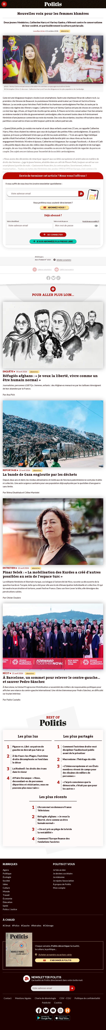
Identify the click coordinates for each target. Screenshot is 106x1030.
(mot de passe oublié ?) (90, 221)
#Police (15, 925)
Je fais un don (59, 870)
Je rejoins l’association (63, 880)
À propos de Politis (62, 884)
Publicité (46, 1002)
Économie (7, 898)
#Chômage (48, 925)
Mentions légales (23, 998)
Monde (6, 891)
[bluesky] (46, 1011)
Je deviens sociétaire (62, 873)
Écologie (7, 877)
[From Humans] (67, 1011)
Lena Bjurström (39, 31)
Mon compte (59, 887)
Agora (6, 870)
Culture (6, 887)
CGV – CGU (65, 998)
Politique (7, 873)
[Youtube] (53, 1011)
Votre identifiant (13, 221)
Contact (7, 998)
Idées (5, 884)
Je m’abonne (58, 877)
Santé (5, 905)
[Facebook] (39, 1011)
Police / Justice (10, 909)
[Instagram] (60, 1011)
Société (6, 880)
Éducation (7, 902)
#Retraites (36, 925)
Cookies (58, 1002)
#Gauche (25, 925)
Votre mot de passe (61, 221)
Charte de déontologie (45, 998)
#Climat (6, 925)
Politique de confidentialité (87, 998)
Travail (6, 895)
